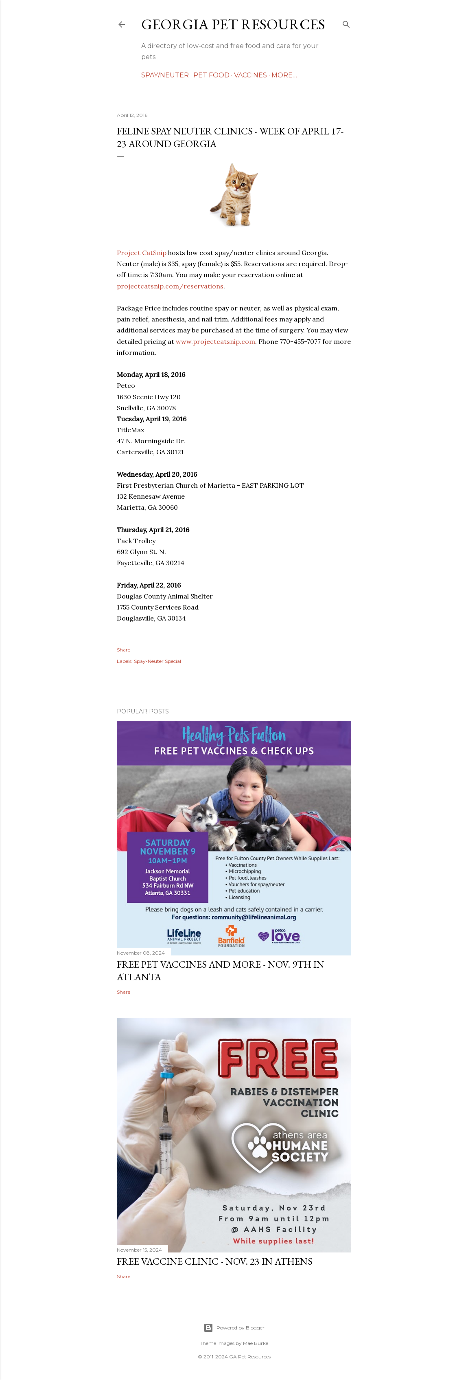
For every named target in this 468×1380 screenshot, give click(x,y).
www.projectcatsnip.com (215, 341)
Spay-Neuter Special (157, 661)
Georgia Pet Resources (233, 24)
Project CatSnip (141, 253)
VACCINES (250, 75)
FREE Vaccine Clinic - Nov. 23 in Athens (215, 1261)
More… (284, 75)
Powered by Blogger (234, 1328)
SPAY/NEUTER (165, 75)
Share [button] (123, 650)
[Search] (346, 23)
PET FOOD (211, 75)
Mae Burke (255, 1343)
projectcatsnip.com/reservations (170, 286)
